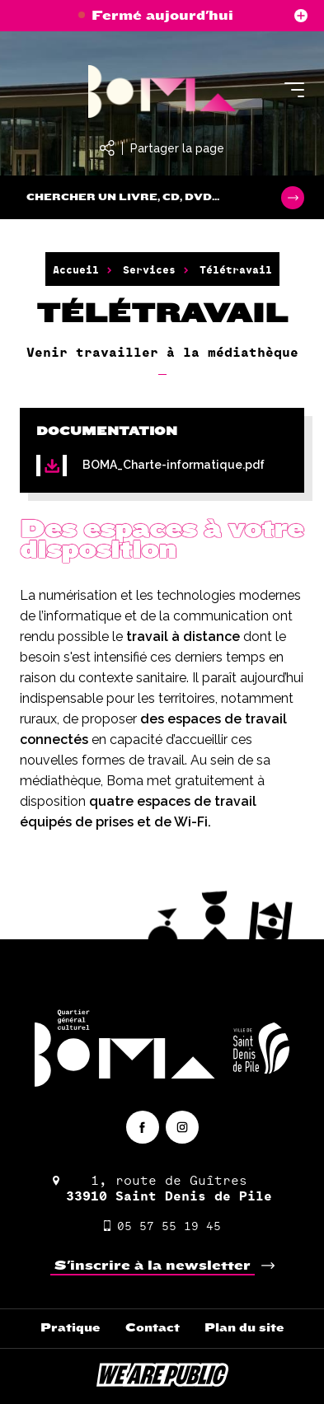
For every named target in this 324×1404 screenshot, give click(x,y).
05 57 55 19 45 (162, 1226)
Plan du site (244, 1328)
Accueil (76, 269)
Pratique (70, 1328)
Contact (152, 1328)
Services (149, 269)
